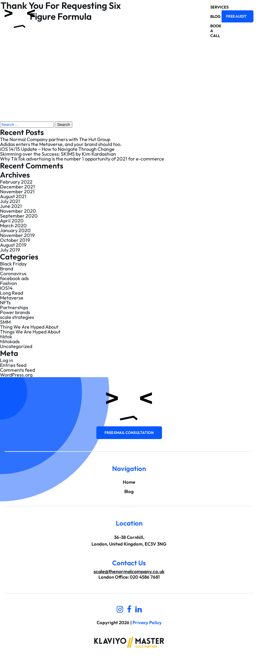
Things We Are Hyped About (30, 332)
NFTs (5, 302)
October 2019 (15, 240)
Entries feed (13, 365)
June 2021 (11, 206)
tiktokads (10, 341)
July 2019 (10, 250)
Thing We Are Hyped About (29, 327)
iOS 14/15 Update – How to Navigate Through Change (57, 149)
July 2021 (10, 201)
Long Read (11, 293)
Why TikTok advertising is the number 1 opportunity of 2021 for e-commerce (82, 159)
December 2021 (17, 187)
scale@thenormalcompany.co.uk (129, 571)
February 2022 (16, 182)
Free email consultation (129, 432)
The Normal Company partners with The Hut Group (55, 139)
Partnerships (14, 307)
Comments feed (17, 370)
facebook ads (14, 278)
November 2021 (17, 191)
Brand (6, 269)
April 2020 (12, 221)
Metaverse (11, 298)
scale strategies (17, 317)
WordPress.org (16, 375)
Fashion (8, 283)
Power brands (15, 312)
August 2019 (13, 245)
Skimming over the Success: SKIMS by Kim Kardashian (58, 154)
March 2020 (13, 225)
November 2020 (18, 211)
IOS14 (6, 288)
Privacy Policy (147, 622)
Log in (6, 360)
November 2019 (17, 235)
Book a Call (210, 30)
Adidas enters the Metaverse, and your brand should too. (61, 144)
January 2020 (15, 230)
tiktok (6, 336)
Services (210, 7)
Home (129, 482)
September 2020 (19, 216)
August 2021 (13, 196)
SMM (5, 322)
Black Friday (13, 264)
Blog (210, 16)
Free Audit (236, 16)
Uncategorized (16, 346)
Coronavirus (13, 273)
